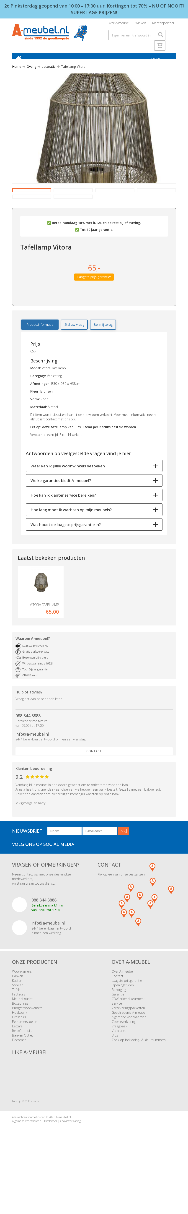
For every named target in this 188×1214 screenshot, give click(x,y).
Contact (94, 795)
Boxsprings (20, 1047)
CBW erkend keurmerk (128, 1043)
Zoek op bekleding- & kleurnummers (139, 1084)
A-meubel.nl (63, 1161)
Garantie (118, 1038)
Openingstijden (123, 1029)
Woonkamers (22, 1015)
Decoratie (19, 1084)
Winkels (140, 24)
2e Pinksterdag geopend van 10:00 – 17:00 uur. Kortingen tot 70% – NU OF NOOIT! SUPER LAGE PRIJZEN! (94, 9)
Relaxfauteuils (22, 1075)
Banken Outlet (22, 1079)
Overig (29, 69)
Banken (17, 1020)
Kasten (17, 1025)
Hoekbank (19, 1057)
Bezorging (119, 1034)
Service (117, 1047)
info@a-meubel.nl (32, 778)
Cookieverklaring (124, 1066)
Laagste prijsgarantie (127, 1025)
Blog (115, 1079)
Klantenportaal (163, 24)
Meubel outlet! (22, 1043)
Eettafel (17, 1070)
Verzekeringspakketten (128, 1052)
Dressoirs (19, 1061)
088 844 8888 (28, 759)
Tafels (16, 1034)
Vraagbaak (119, 1070)
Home (16, 69)
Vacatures (119, 1075)
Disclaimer (50, 1165)
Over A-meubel (118, 24)
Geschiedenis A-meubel (129, 1057)
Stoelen (17, 1029)
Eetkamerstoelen (24, 1066)
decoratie (47, 69)
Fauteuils (18, 1038)
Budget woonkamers (27, 1052)
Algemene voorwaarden (129, 1061)
